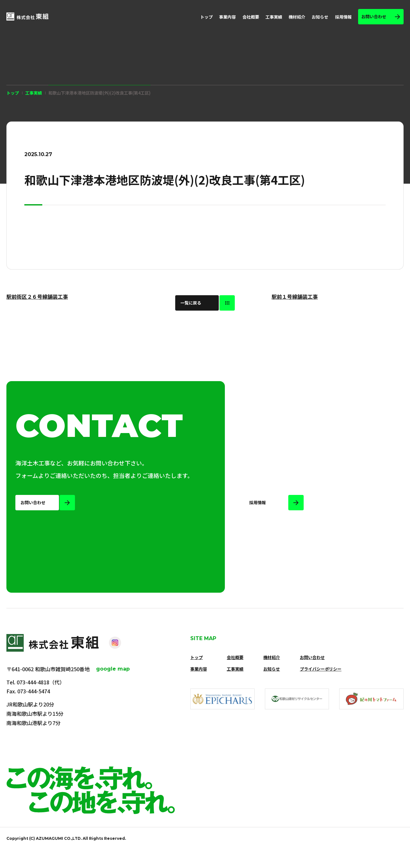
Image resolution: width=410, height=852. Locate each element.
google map (113, 669)
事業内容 (227, 17)
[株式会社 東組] (27, 17)
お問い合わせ (312, 657)
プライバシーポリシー (320, 669)
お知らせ (320, 17)
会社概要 (250, 17)
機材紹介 (297, 17)
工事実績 (274, 17)
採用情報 (343, 17)
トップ (206, 17)
